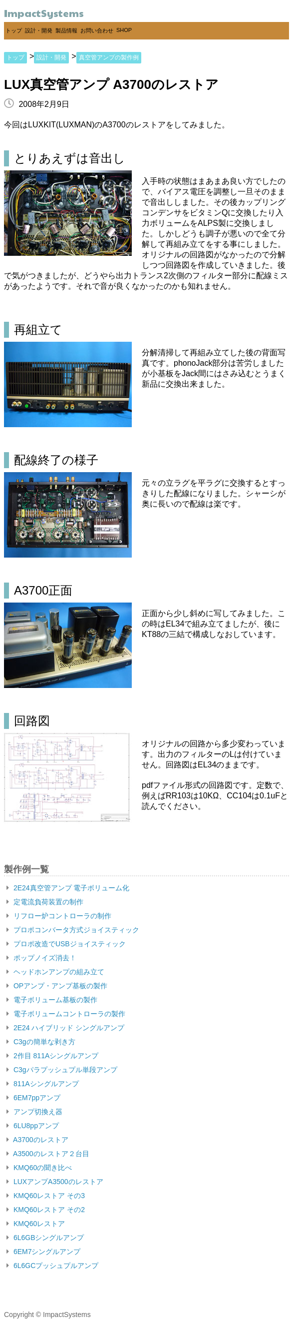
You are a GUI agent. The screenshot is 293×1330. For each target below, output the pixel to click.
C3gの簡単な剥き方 (40, 1042)
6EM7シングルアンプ (43, 1252)
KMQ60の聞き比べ (39, 1168)
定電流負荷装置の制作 (44, 902)
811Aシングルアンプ (42, 1084)
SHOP (124, 30)
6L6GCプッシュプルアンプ (52, 1266)
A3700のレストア (37, 1140)
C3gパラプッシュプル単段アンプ (61, 1070)
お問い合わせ (96, 30)
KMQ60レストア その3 (45, 1196)
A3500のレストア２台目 (47, 1154)
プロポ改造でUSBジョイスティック (66, 944)
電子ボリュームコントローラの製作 (65, 1014)
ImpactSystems (44, 13)
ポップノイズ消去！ (41, 958)
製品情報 (66, 30)
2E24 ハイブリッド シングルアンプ (65, 1028)
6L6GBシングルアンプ (45, 1238)
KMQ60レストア (35, 1224)
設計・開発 (38, 30)
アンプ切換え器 (34, 1112)
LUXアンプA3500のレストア (54, 1182)
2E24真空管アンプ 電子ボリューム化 (67, 888)
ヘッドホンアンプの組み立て (55, 972)
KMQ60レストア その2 (45, 1210)
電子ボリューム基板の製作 (51, 1000)
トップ (13, 30)
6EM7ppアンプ (33, 1098)
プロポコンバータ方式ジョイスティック (72, 930)
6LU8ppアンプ (32, 1126)
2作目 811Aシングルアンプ (52, 1056)
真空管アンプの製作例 (109, 57)
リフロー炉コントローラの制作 (58, 916)
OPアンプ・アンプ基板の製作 (56, 986)
